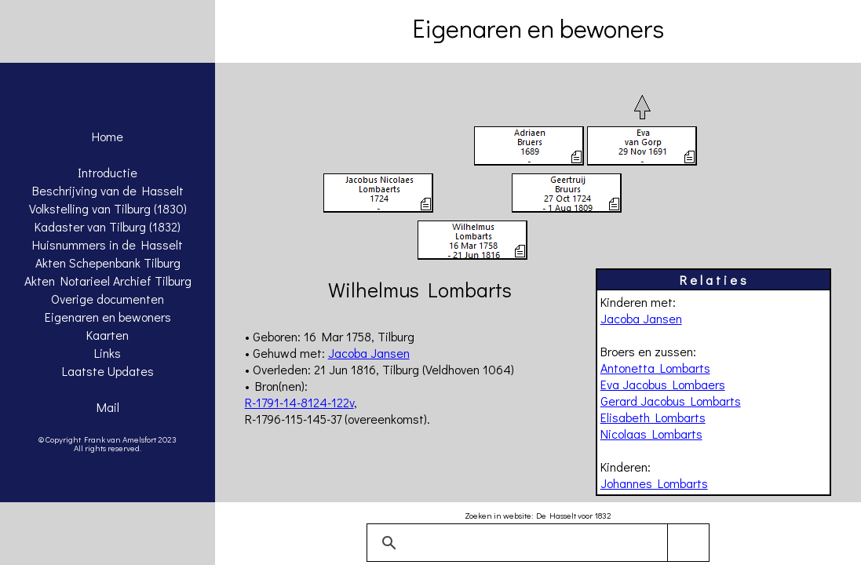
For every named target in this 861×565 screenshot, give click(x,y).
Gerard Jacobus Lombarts (670, 400)
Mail (108, 407)
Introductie (107, 172)
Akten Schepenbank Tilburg (108, 262)
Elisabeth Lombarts (653, 417)
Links (107, 352)
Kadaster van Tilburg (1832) (108, 226)
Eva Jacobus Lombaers (662, 384)
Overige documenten (107, 298)
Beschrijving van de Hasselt (108, 190)
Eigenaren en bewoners (108, 316)
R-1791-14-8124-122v (299, 402)
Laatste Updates (108, 371)
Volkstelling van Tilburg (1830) (108, 208)
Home (107, 136)
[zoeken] (535, 543)
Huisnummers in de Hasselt (107, 244)
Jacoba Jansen (641, 318)
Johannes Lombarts (654, 483)
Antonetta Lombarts (655, 367)
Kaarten (107, 334)
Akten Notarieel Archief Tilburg (108, 280)
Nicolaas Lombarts (651, 433)
